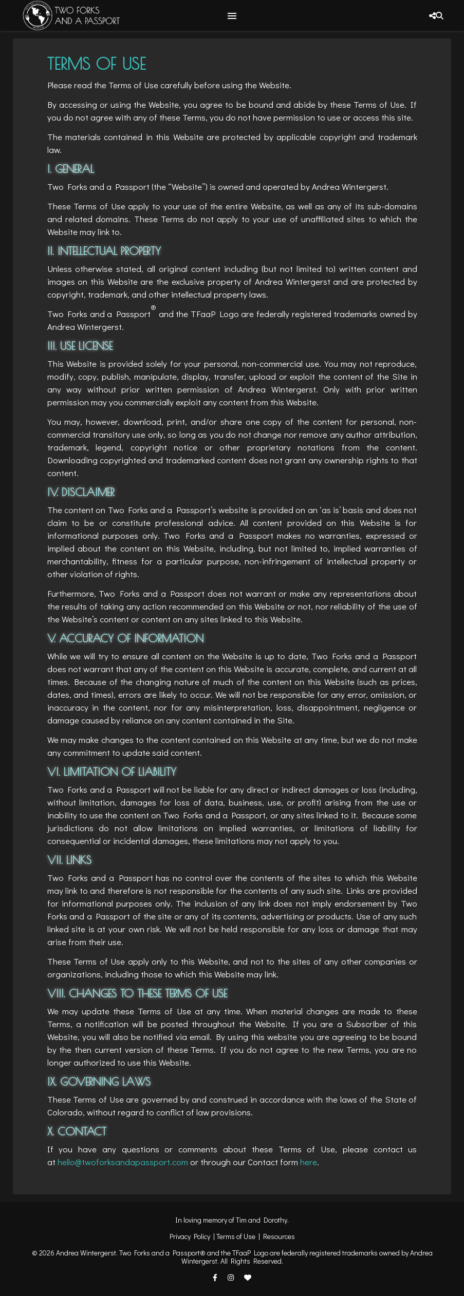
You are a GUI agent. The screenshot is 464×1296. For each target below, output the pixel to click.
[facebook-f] (216, 1277)
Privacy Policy (190, 1236)
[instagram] (231, 1277)
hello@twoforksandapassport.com (123, 1162)
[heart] (247, 1277)
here (308, 1162)
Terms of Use (235, 1236)
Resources (279, 1236)
